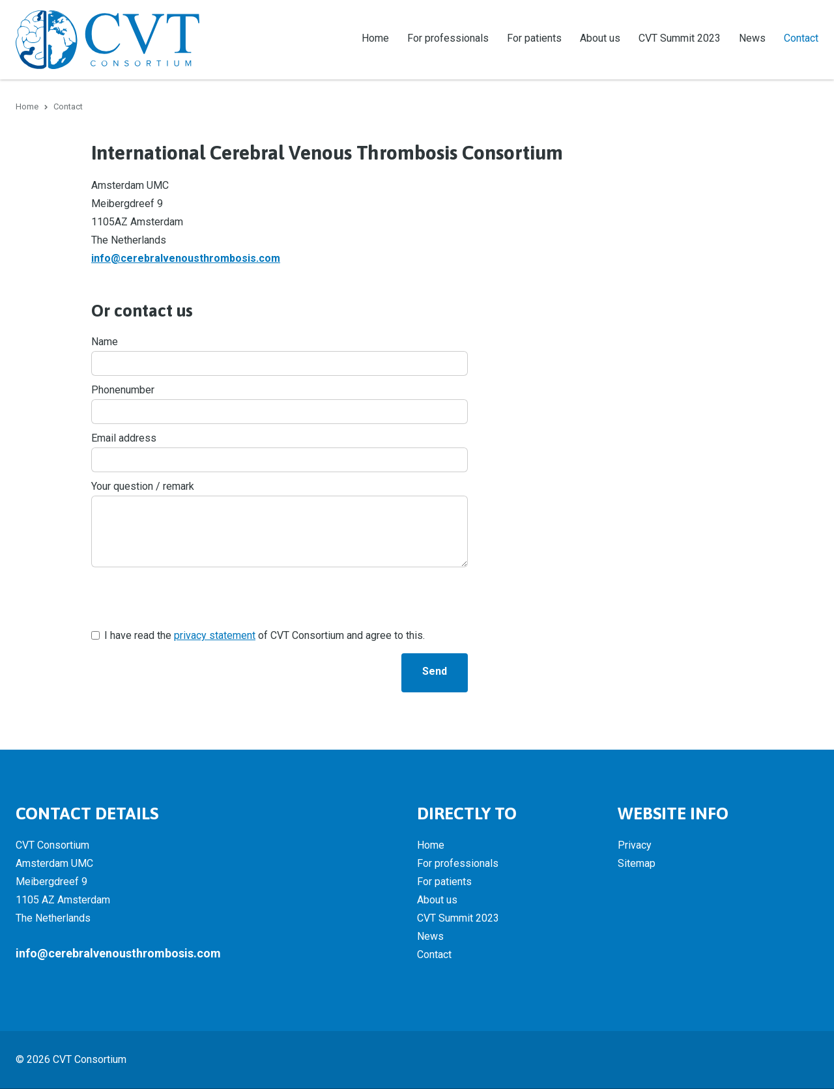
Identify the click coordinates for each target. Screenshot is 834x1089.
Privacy (635, 846)
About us (600, 38)
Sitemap (636, 864)
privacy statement (214, 636)
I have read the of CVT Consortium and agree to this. (264, 636)
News (752, 38)
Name (104, 342)
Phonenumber (122, 390)
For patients (534, 38)
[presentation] (190, 598)
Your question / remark (142, 487)
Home (375, 38)
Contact (801, 38)
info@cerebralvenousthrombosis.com (185, 259)
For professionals (448, 38)
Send (434, 672)
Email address (123, 438)
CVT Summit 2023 (680, 38)
